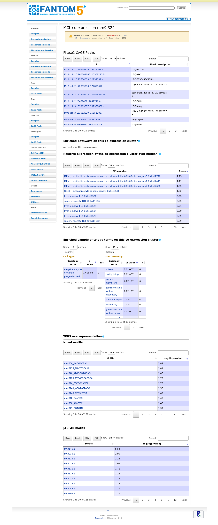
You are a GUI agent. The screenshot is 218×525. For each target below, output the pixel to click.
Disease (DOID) (38, 158)
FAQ (108, 511)
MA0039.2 (69, 478)
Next (184, 131)
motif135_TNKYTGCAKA (76, 368)
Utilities (34, 202)
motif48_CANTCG (73, 398)
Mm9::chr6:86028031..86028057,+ (83, 124)
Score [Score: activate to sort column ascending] (182, 171)
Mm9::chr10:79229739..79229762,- (83, 69)
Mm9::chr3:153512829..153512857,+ (84, 113)
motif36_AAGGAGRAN (76, 363)
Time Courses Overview (42, 50)
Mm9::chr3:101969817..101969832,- (84, 106)
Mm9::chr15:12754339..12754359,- (83, 79)
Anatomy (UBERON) (40, 164)
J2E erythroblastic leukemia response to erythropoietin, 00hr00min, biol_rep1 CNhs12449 (112, 181)
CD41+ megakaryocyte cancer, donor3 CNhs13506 (91, 191)
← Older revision (84, 38)
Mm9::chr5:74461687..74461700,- (82, 119)
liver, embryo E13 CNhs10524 (80, 206)
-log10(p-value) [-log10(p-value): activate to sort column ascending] (163, 358)
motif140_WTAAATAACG (77, 388)
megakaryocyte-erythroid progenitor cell (73, 273)
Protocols (35, 197)
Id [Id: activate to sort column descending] (97, 64)
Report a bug (100, 518)
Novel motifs (37, 169)
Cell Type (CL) (37, 153)
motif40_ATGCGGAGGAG (77, 373)
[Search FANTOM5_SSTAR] (152, 8)
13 (175, 500)
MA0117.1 (69, 473)
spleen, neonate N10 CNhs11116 (82, 201)
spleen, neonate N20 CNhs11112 (82, 221)
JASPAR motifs (38, 175)
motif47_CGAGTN (73, 408)
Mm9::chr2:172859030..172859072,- (84, 86)
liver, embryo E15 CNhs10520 (80, 196)
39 (175, 227)
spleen (109, 269)
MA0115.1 (69, 458)
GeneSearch (122, 7)
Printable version (39, 213)
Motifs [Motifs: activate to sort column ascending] (100, 358)
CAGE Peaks (36, 94)
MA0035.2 (69, 453)
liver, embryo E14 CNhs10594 (80, 211)
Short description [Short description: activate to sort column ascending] (159, 64)
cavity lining (112, 274)
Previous (153, 131)
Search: (169, 58)
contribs (123, 35)
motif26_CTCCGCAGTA (76, 383)
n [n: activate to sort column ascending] (101, 262)
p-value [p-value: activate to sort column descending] (90, 263)
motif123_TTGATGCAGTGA (78, 378)
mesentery (111, 304)
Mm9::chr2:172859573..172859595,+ (84, 94)
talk (117, 35)
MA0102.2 (69, 493)
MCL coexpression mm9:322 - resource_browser (55, 8)
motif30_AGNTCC (73, 403)
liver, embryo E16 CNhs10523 (80, 216)
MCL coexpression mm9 (177, 19)
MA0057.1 (69, 488)
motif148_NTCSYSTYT (75, 393)
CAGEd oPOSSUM (39, 180)
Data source (37, 191)
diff (75, 38)
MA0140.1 (69, 449)
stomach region (114, 299)
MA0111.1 (69, 468)
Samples (35, 34)
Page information (39, 218)
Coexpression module (41, 45)
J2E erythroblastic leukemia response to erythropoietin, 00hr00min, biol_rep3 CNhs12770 (112, 176)
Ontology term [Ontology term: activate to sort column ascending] (73, 263)
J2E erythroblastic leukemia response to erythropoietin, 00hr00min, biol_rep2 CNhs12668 (112, 186)
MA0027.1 (69, 463)
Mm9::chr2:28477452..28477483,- (82, 101)
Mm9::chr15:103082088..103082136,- (84, 74)
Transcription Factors (41, 39)
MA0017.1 (69, 483)
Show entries (113, 58)
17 (175, 414)
